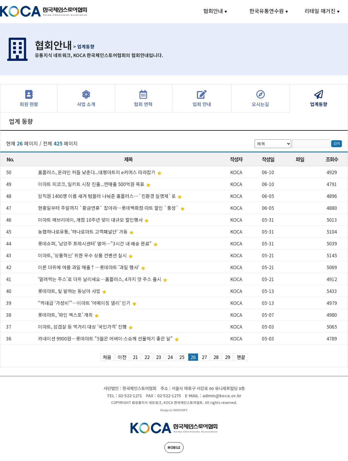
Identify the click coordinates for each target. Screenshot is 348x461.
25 (181, 357)
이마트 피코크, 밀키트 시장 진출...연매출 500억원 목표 (92, 184)
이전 (122, 357)
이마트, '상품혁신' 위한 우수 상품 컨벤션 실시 (83, 255)
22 (147, 357)
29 (227, 357)
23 (158, 357)
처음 (107, 357)
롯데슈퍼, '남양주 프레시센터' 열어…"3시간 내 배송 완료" (95, 243)
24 (170, 357)
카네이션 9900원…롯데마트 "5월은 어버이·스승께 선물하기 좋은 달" (106, 338)
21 (135, 357)
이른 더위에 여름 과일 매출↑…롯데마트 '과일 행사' (89, 267)
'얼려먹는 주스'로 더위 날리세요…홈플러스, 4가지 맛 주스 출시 (100, 279)
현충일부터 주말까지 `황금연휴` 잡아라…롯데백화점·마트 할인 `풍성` (109, 207)
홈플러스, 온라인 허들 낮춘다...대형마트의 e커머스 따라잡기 (97, 172)
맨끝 (241, 357)
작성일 (268, 159)
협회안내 (213, 10)
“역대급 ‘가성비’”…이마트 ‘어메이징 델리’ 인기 (85, 302)
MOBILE (174, 447)
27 (204, 357)
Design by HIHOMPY (174, 410)
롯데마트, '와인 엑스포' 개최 (66, 314)
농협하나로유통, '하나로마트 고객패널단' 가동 (83, 231)
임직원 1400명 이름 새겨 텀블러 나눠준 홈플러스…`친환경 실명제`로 (107, 195)
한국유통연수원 (266, 10)
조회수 (332, 159)
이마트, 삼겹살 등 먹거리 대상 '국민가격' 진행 (83, 326)
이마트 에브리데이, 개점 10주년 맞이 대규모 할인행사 (91, 219)
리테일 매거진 (320, 10)
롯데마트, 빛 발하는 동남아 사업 (70, 290)
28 (216, 357)
